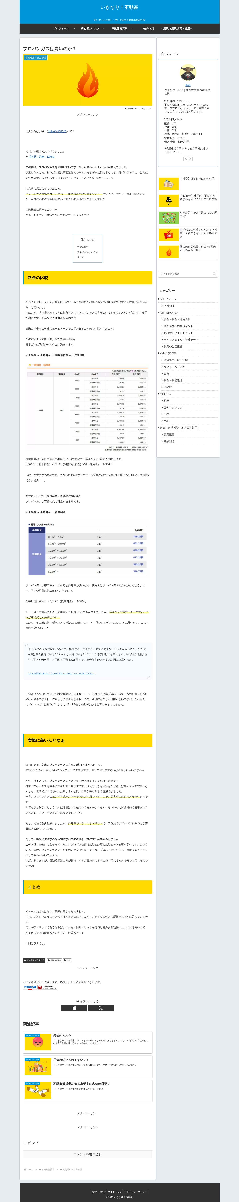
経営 (67, 960)
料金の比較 (83, 246)
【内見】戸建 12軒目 (41, 156)
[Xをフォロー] (91, 1008)
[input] (188, 274)
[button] (214, 274)
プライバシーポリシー (137, 1191)
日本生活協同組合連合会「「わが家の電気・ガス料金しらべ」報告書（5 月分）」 (61, 673)
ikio (187, 85)
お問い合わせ (97, 1191)
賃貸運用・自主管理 (34, 960)
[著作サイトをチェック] (83, 1008)
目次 (83, 239)
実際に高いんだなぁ (87, 252)
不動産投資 (54, 960)
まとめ (80, 257)
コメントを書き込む (87, 1154)
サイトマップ (115, 1191)
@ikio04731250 (57, 131)
